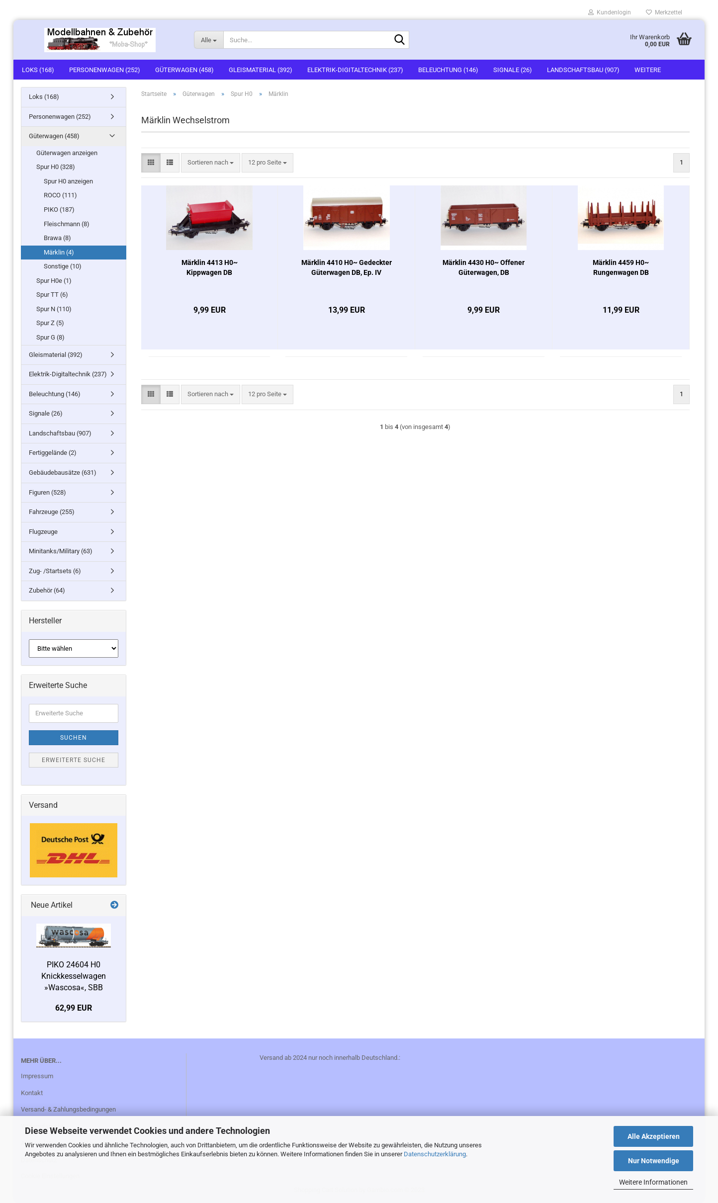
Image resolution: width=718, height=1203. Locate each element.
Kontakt (32, 1093)
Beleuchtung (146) (448, 70)
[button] (151, 162)
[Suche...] (208, 40)
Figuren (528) (47, 492)
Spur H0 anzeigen (68, 181)
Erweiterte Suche (73, 760)
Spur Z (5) (50, 323)
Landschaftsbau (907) (583, 70)
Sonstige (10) (63, 266)
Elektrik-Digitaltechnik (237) (355, 70)
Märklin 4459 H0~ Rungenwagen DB (621, 267)
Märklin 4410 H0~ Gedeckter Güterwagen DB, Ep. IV (346, 267)
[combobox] (210, 162)
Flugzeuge (43, 531)
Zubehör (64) (47, 590)
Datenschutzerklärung (435, 1154)
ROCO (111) (60, 195)
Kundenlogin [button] (609, 12)
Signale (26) (512, 70)
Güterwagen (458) (184, 70)
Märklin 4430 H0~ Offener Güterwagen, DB (484, 267)
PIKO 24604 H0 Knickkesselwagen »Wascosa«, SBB (73, 976)
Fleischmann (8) (67, 224)
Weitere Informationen (653, 1182)
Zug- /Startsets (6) (55, 571)
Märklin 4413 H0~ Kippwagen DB (209, 267)
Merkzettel (664, 12)
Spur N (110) (54, 309)
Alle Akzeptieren (654, 1136)
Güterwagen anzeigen (66, 153)
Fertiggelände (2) (53, 452)
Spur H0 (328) (55, 167)
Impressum (37, 1076)
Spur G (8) (50, 337)
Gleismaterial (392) (260, 70)
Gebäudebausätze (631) (62, 472)
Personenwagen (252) (104, 70)
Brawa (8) (57, 238)
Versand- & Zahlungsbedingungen (68, 1109)
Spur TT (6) (52, 294)
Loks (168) (38, 70)
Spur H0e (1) (54, 280)
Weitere (647, 70)
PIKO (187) (59, 209)
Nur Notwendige (653, 1161)
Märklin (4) (59, 252)
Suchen (73, 737)
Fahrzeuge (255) (52, 512)
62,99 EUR (73, 1008)
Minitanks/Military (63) (60, 551)
